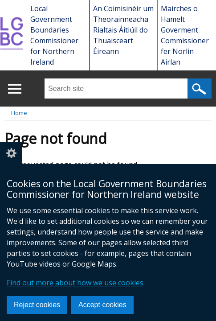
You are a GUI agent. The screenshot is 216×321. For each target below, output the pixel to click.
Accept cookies (102, 305)
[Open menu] (14, 89)
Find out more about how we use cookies (75, 283)
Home (19, 113)
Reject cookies (37, 305)
